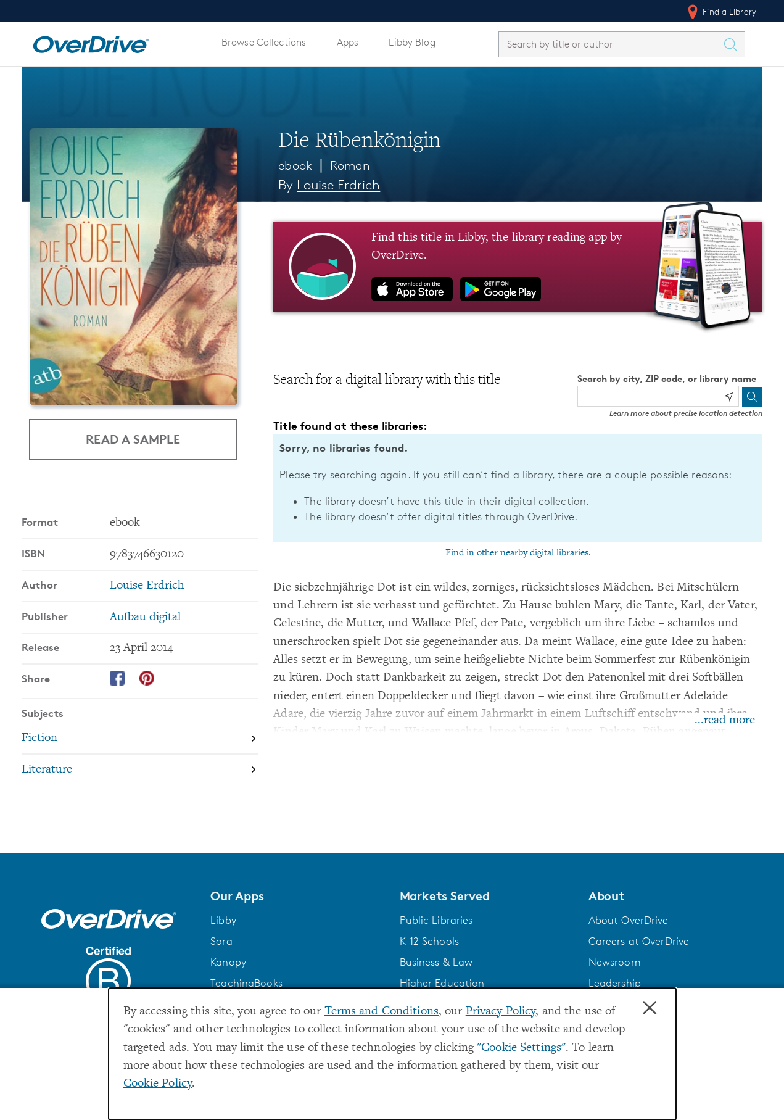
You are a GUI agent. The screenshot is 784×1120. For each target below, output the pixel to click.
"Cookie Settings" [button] (521, 1048)
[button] (297, 896)
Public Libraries (436, 920)
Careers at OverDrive (638, 941)
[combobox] (610, 44)
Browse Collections (263, 42)
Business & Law (436, 962)
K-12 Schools (429, 941)
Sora (221, 941)
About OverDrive (628, 920)
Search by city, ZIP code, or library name (666, 378)
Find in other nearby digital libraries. (518, 553)
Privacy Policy (501, 1012)
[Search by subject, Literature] (140, 770)
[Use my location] (728, 397)
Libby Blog (412, 42)
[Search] (752, 397)
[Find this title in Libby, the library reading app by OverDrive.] (517, 267)
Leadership (614, 983)
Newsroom (614, 962)
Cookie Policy (157, 1084)
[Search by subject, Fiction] (140, 738)
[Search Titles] (733, 44)
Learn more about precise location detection (685, 413)
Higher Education (442, 983)
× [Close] (650, 1008)
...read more (725, 720)
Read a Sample (133, 439)
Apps (348, 42)
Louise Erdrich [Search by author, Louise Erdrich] (338, 185)
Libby (223, 920)
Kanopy (228, 962)
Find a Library (720, 11)
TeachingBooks (246, 983)
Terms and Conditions (381, 1012)
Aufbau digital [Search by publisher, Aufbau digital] (145, 617)
